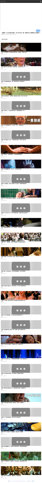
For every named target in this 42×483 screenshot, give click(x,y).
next (33, 481)
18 (27, 481)
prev (9, 481)
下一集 (38, 30)
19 (29, 481)
